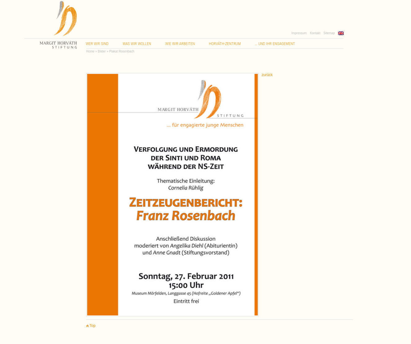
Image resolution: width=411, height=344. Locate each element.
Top (91, 326)
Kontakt (315, 33)
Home (90, 51)
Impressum (298, 33)
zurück (267, 75)
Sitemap (329, 33)
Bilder (102, 51)
